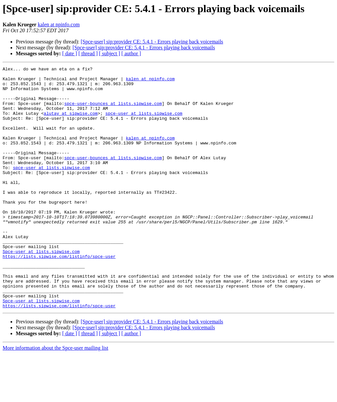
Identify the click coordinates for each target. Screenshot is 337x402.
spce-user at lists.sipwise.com (143, 123)
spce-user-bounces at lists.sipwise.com (113, 111)
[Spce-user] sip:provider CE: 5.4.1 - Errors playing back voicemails (152, 41)
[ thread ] (88, 53)
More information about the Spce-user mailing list (55, 396)
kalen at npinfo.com (59, 24)
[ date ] (69, 53)
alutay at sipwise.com (71, 123)
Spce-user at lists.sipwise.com (41, 289)
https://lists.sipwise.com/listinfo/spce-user (59, 295)
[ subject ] (109, 53)
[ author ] (131, 53)
